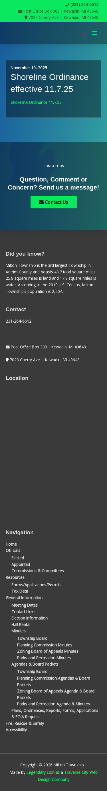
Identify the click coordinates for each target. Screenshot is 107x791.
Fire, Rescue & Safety (25, 723)
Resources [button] (15, 577)
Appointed (20, 564)
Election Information (29, 618)
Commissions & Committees (37, 570)
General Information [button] (24, 597)
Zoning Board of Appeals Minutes (47, 651)
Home (11, 544)
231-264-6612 (18, 321)
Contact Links (23, 611)
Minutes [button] (18, 631)
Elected (17, 558)
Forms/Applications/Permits (36, 584)
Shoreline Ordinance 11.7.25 (36, 102)
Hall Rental (20, 624)
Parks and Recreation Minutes (44, 657)
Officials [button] (13, 550)
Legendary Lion (43, 772)
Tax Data (19, 591)
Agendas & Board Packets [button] (34, 664)
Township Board (32, 638)
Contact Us (53, 202)
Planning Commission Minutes (44, 645)
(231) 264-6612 (81, 4)
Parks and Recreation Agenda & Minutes (53, 704)
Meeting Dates (24, 605)
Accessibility (16, 729)
